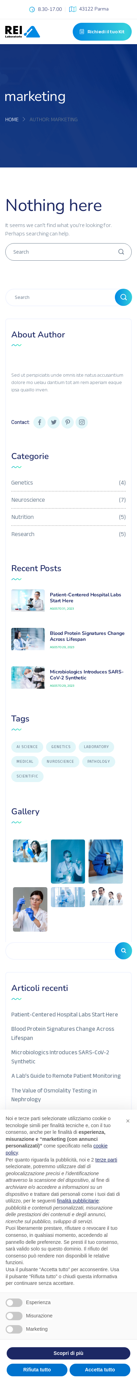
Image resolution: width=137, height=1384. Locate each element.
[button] (127, 1120)
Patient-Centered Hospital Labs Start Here (85, 597)
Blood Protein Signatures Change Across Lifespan (87, 636)
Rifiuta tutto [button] (37, 1369)
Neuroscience (68, 499)
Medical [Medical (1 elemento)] (25, 761)
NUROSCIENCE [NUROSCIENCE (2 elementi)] (60, 761)
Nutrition (68, 517)
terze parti (106, 1160)
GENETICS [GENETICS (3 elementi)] (61, 747)
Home (12, 119)
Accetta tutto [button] (100, 1369)
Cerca (123, 950)
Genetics (68, 482)
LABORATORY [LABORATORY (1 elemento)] (96, 747)
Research (68, 534)
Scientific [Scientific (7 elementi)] (27, 776)
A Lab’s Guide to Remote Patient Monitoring (66, 1075)
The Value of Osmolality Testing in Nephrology (54, 1094)
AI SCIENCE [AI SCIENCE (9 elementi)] (27, 747)
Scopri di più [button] (69, 1353)
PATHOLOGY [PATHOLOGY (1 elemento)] (98, 761)
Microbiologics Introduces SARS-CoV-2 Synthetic (87, 675)
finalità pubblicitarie (78, 1201)
